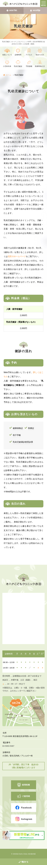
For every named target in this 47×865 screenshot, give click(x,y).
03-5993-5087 (8, 746)
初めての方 (40, 55)
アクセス (29, 55)
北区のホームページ (17, 256)
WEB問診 (35, 10)
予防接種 (29, 66)
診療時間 (18, 55)
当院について (7, 55)
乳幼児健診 (18, 66)
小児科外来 (7, 66)
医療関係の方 (40, 66)
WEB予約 (12, 10)
